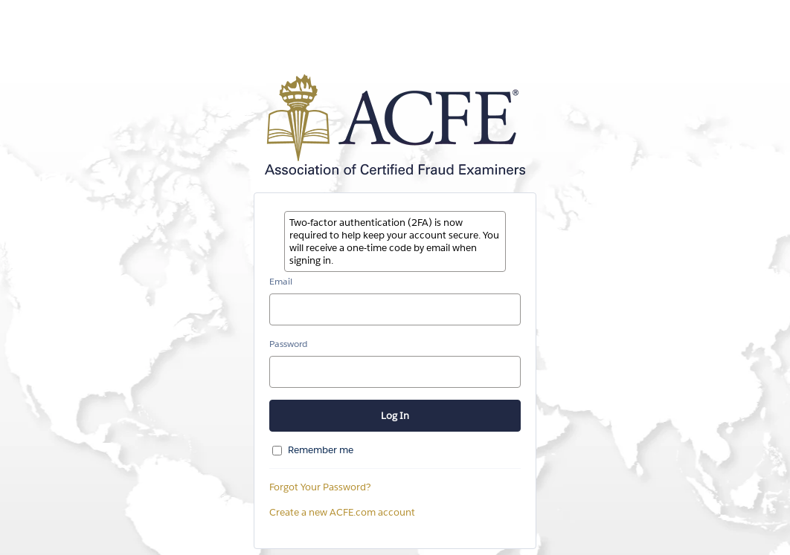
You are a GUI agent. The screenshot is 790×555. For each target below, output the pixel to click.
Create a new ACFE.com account (342, 512)
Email (280, 281)
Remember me (320, 450)
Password (288, 343)
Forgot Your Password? (320, 487)
